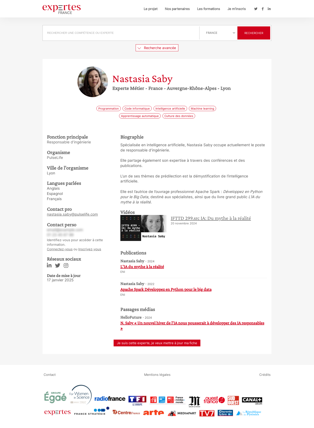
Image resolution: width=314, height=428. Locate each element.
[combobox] (121, 33)
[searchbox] (121, 33)
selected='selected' (218, 32)
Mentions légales (157, 375)
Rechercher (253, 33)
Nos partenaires (177, 9)
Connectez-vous (60, 249)
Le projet (150, 9)
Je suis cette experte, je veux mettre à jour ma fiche (157, 343)
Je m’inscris (236, 9)
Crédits (265, 375)
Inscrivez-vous (89, 249)
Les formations (208, 9)
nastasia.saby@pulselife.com (72, 214)
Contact (50, 375)
